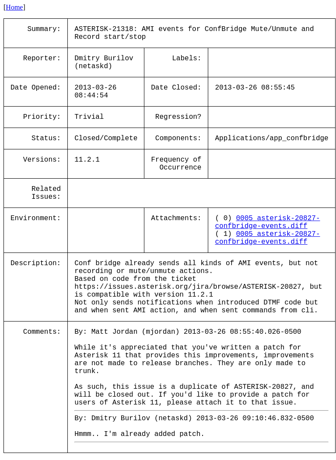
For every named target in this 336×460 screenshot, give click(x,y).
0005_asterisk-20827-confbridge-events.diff (267, 222)
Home (14, 7)
